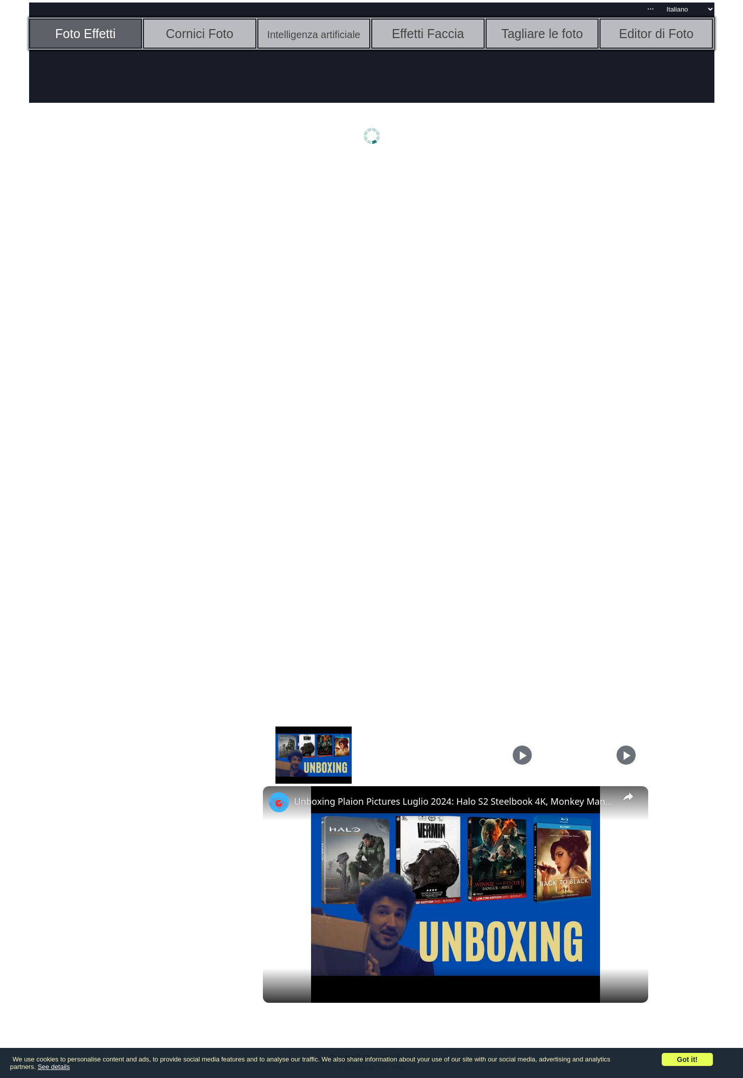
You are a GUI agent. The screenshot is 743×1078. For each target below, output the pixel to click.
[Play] (522, 755)
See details (54, 1066)
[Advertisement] (107, 319)
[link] (279, 802)
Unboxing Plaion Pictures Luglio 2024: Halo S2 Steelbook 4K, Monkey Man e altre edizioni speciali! (454, 801)
